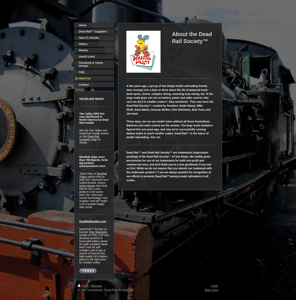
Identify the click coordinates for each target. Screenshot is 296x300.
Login (214, 285)
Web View (211, 290)
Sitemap (96, 285)
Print (83, 285)
